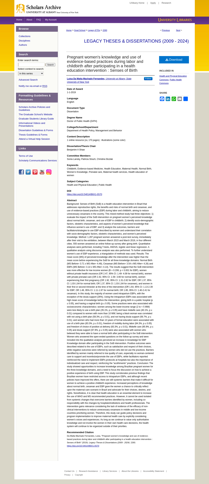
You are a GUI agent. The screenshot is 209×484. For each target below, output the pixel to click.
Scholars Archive (104, 10)
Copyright (79, 475)
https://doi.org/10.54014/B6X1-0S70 (84, 194)
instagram (49, 172)
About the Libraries (130, 471)
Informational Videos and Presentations (32, 124)
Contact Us (69, 471)
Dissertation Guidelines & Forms (36, 130)
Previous (166, 30)
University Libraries (174, 20)
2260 (105, 30)
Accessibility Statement (154, 471)
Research (166, 3)
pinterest (35, 172)
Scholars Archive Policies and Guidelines (34, 108)
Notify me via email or (33, 86)
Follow (148, 78)
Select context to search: (31, 68)
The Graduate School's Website (35, 114)
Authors (23, 45)
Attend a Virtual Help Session (34, 139)
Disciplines (24, 40)
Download (174, 59)
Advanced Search (28, 79)
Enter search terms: (28, 60)
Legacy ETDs (94, 30)
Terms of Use (26, 156)
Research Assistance (89, 471)
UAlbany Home (137, 3)
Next (178, 30)
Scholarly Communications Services (38, 160)
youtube (42, 172)
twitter (29, 172)
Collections (25, 36)
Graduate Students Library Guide (36, 118)
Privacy (67, 475)
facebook (22, 172)
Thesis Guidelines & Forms (33, 134)
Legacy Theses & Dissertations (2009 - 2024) (136, 41)
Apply (153, 3)
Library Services (110, 471)
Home (69, 30)
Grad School (79, 30)
